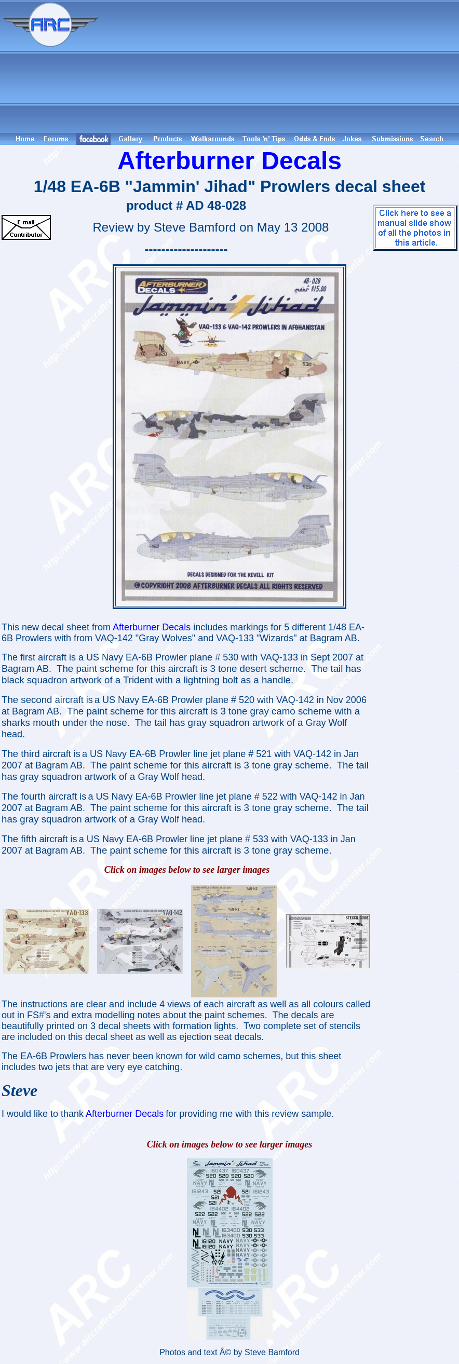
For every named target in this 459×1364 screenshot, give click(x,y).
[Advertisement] (280, 66)
